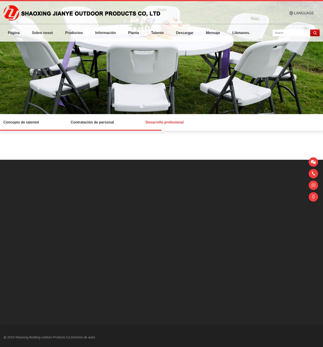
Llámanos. (241, 33)
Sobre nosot (42, 33)
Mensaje (213, 33)
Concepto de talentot (21, 122)
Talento (157, 33)
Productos (74, 33)
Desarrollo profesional (165, 122)
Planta (133, 33)
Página (14, 33)
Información (105, 33)
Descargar (185, 33)
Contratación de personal (92, 122)
